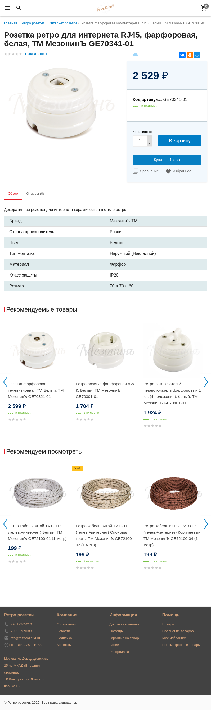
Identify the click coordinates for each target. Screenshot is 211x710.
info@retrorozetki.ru (25, 638)
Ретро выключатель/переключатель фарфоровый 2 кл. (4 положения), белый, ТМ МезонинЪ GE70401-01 (172, 393)
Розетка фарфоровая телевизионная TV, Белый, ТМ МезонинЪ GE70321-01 (36, 390)
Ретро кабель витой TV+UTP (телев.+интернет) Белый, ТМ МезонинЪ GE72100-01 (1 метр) (37, 532)
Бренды (168, 624)
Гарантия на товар (124, 638)
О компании (66, 624)
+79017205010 (20, 624)
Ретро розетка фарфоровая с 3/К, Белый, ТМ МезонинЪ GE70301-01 (105, 390)
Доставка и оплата (124, 624)
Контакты (64, 645)
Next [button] (205, 382)
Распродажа (119, 652)
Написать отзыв (36, 54)
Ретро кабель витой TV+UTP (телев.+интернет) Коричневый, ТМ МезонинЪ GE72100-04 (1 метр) (172, 535)
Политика (64, 638)
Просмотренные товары (181, 645)
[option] (38, 378)
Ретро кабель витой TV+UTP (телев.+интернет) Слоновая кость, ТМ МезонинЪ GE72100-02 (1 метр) (104, 535)
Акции (114, 645)
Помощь (116, 631)
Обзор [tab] (13, 193)
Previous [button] (5, 382)
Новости (63, 631)
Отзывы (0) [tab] (35, 193)
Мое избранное (174, 638)
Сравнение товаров (178, 631)
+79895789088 (20, 631)
